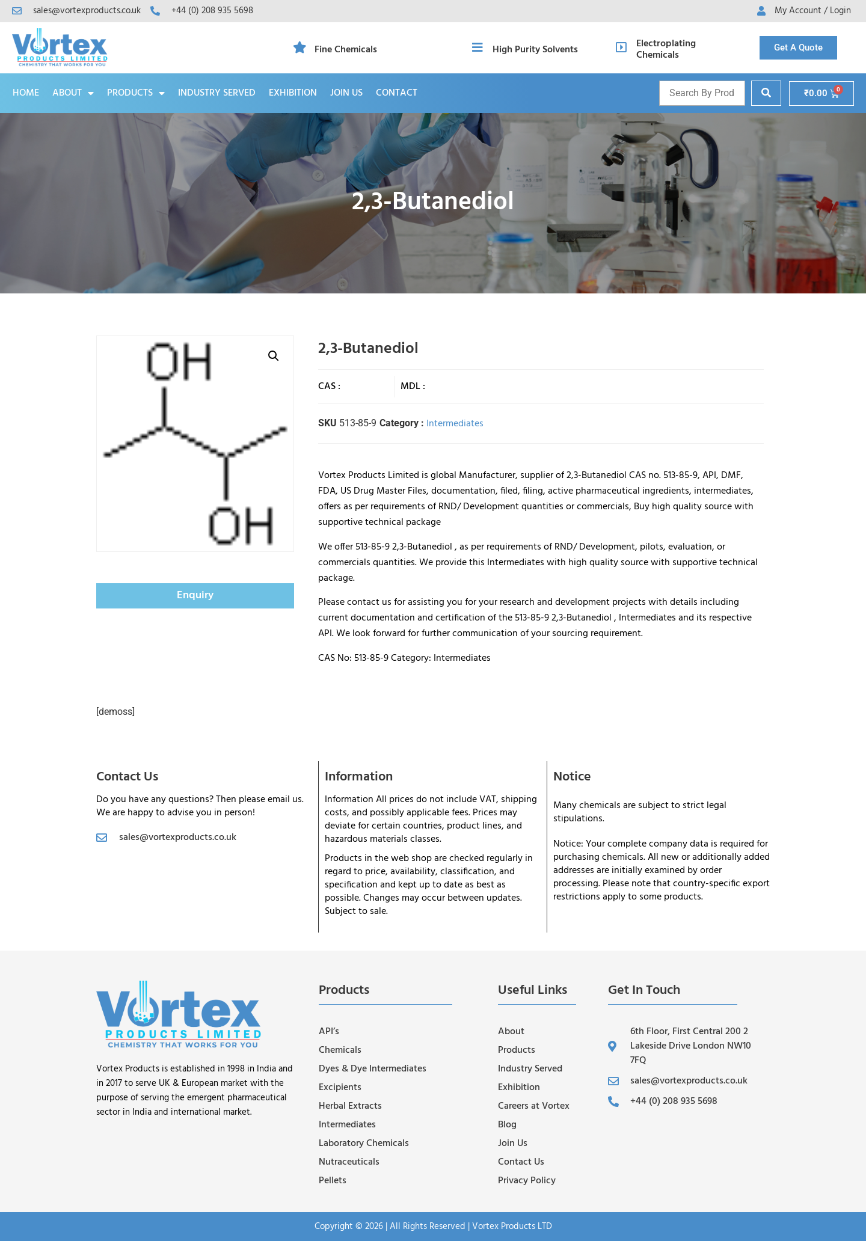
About (73, 93)
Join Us (346, 93)
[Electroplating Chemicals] (621, 47)
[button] (273, 356)
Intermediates (455, 424)
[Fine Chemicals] (299, 47)
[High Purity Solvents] (477, 47)
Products (136, 93)
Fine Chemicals (346, 50)
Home (26, 93)
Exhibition (293, 93)
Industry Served (217, 93)
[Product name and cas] (702, 93)
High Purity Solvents (535, 50)
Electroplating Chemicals (666, 49)
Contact (396, 93)
